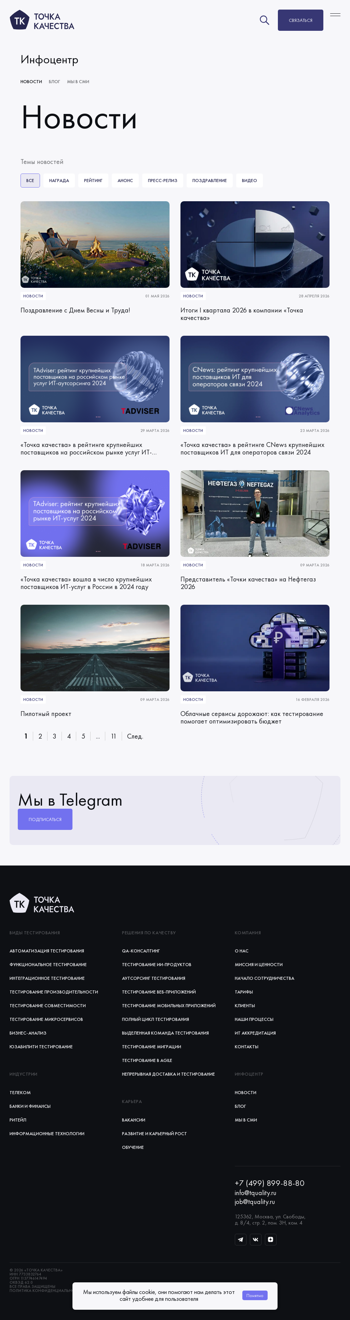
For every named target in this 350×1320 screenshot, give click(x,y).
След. (135, 736)
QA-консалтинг (141, 951)
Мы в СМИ (78, 81)
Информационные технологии (47, 1133)
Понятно (255, 1295)
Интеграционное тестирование (47, 978)
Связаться (300, 20)
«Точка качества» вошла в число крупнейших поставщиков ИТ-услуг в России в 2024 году (86, 583)
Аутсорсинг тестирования (153, 978)
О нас (241, 951)
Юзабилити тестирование (41, 1046)
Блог (54, 81)
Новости (31, 81)
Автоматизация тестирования (47, 951)
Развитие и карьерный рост (154, 1133)
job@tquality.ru (255, 1201)
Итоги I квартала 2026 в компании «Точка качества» (241, 314)
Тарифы (244, 992)
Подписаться (45, 819)
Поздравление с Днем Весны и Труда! (75, 310)
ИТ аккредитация (255, 1033)
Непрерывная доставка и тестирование (168, 1074)
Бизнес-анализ (28, 1033)
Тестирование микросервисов (46, 1019)
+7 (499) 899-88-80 (270, 1183)
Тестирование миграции (151, 1046)
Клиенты (245, 1005)
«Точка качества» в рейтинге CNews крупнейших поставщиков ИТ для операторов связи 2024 (252, 449)
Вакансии (133, 1120)
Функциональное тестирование (48, 964)
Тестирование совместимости (48, 1005)
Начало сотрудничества (264, 978)
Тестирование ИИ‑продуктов (156, 964)
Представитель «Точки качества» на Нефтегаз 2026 (248, 583)
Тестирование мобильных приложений (169, 1005)
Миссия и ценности (259, 964)
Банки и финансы (30, 1106)
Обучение (133, 1147)
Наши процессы (254, 1019)
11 (113, 736)
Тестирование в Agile (147, 1060)
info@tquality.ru (256, 1192)
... (98, 736)
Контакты (246, 1046)
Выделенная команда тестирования (165, 1033)
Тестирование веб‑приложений (159, 992)
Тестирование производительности (54, 992)
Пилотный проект (46, 714)
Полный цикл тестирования (155, 1019)
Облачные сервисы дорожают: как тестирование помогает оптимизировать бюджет (251, 718)
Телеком (20, 1092)
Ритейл (18, 1120)
